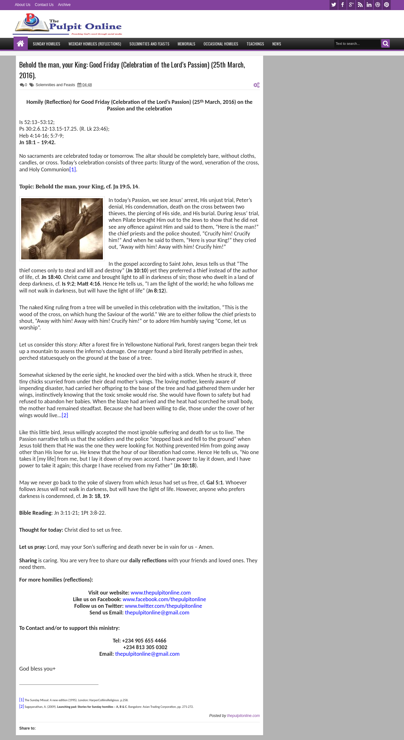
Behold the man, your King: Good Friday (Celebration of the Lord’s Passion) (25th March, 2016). (132, 69)
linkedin (369, 5)
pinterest (387, 5)
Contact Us (44, 5)
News (276, 43)
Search (385, 43)
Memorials (186, 43)
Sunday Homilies (46, 43)
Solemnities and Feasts (149, 43)
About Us (22, 5)
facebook (342, 5)
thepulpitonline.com (243, 715)
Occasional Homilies (221, 43)
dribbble (378, 5)
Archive (64, 5)
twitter (334, 5)
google (351, 5)
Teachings (255, 43)
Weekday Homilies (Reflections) (94, 43)
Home (21, 43)
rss (360, 5)
